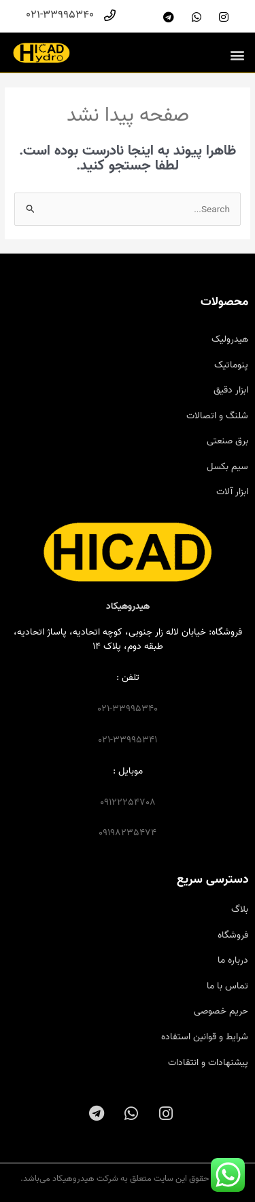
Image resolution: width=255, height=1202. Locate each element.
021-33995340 (127, 708)
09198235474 (127, 832)
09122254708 (128, 802)
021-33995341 (127, 739)
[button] (237, 54)
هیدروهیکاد (128, 606)
